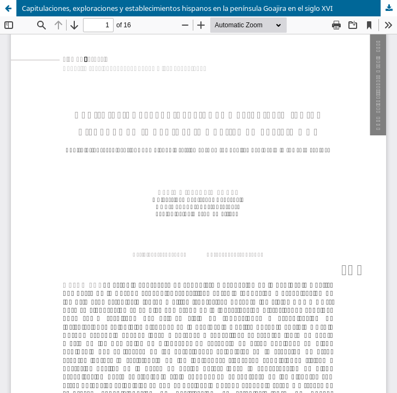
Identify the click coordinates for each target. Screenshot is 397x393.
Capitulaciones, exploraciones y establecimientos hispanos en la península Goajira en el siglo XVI (177, 8)
